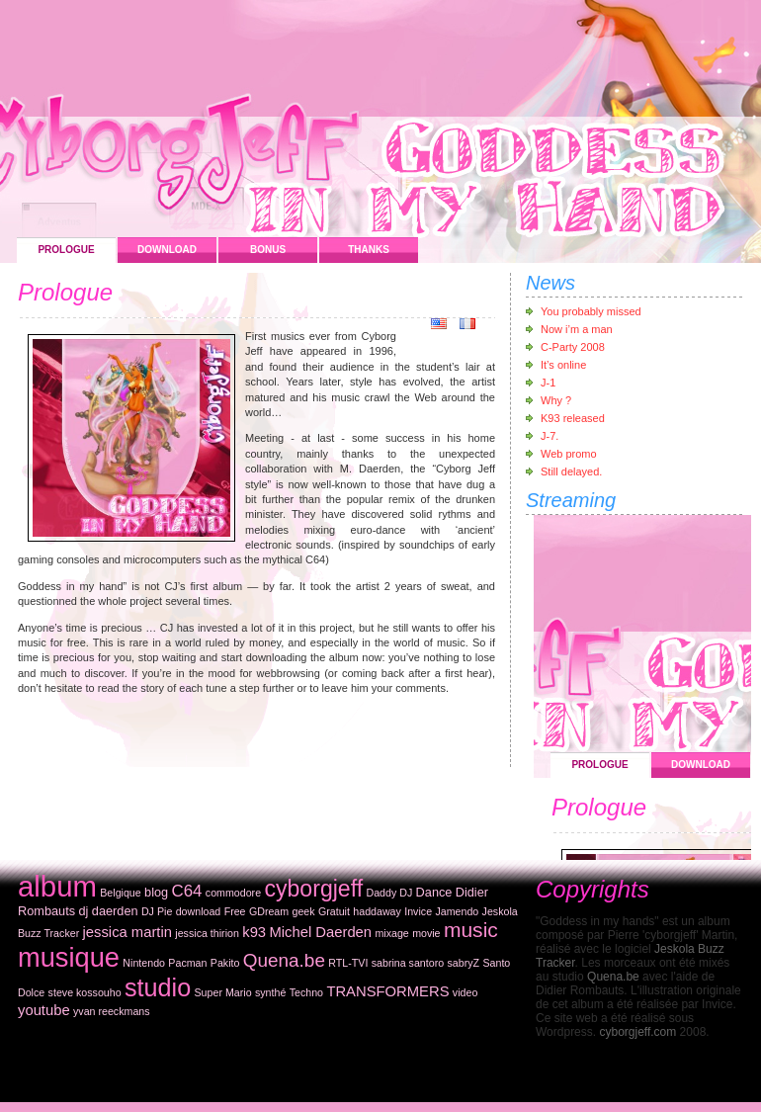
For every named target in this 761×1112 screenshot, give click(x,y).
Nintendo (144, 963)
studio (158, 987)
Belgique (120, 892)
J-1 (548, 382)
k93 (254, 932)
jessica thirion (207, 933)
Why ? (556, 400)
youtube (44, 1010)
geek (304, 911)
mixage (391, 933)
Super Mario (223, 992)
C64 (186, 891)
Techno (306, 992)
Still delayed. (571, 471)
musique (69, 957)
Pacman (187, 963)
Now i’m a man (577, 329)
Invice (418, 911)
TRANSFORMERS (387, 991)
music (471, 929)
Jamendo (456, 911)
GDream (269, 911)
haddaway (377, 911)
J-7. (549, 436)
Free (235, 911)
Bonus (268, 249)
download (198, 911)
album (57, 886)
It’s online (563, 365)
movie (426, 933)
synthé (270, 992)
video (465, 992)
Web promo (569, 454)
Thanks (368, 249)
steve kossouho (85, 992)
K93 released (573, 418)
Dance (434, 892)
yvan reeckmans (111, 1011)
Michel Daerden (320, 932)
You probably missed (591, 311)
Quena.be (284, 960)
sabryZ (464, 963)
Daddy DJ (389, 892)
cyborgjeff (313, 888)
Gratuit (334, 911)
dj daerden (107, 910)
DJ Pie (156, 911)
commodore (233, 892)
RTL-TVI (348, 963)
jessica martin (127, 932)
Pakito (225, 963)
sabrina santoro (408, 963)
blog (156, 892)
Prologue (66, 249)
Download (167, 249)
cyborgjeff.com (637, 1032)
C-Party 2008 (573, 347)
